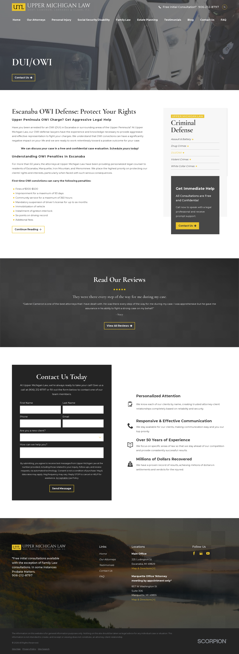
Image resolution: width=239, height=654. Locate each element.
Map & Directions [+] (143, 568)
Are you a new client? (33, 430)
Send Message (61, 488)
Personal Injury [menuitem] (61, 19)
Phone (24, 416)
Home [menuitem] (17, 19)
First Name (26, 403)
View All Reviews (119, 325)
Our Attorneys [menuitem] (36, 19)
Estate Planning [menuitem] (147, 19)
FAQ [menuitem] (223, 19)
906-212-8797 (208, 7)
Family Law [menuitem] (123, 19)
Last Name (69, 403)
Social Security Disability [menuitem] (94, 19)
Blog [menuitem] (191, 19)
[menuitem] (195, 139)
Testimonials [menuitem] (172, 19)
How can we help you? (33, 444)
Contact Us (23, 77)
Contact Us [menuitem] (207, 19)
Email (66, 416)
